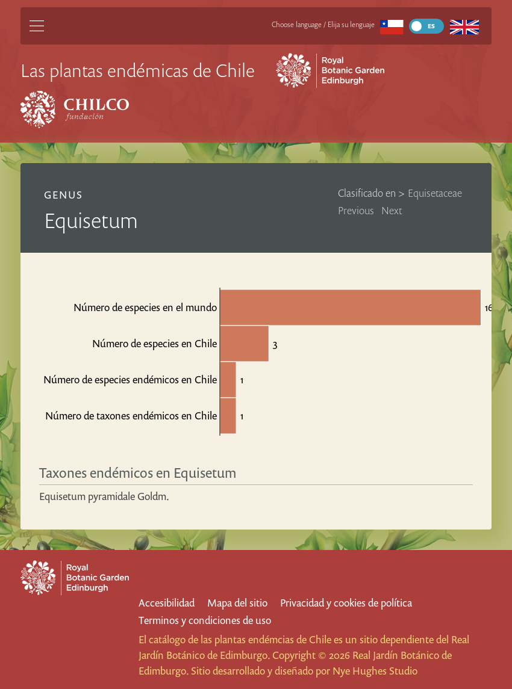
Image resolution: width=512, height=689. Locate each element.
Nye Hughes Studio (374, 671)
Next (391, 210)
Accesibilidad (167, 603)
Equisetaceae (435, 193)
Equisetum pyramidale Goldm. (104, 496)
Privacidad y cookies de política (346, 603)
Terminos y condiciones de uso (205, 620)
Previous (356, 210)
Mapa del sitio (237, 603)
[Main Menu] (36, 25)
